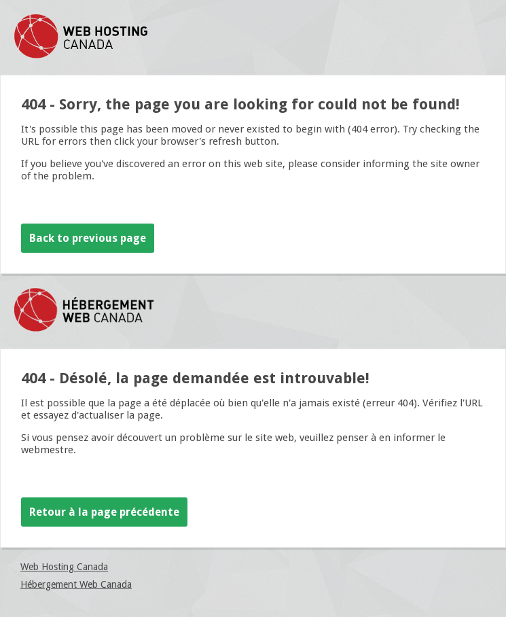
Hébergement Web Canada (76, 584)
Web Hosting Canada (64, 566)
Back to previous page (87, 238)
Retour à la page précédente (104, 512)
